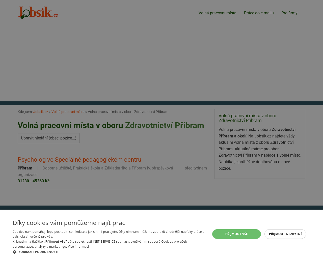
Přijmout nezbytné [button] (286, 234)
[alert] (161, 129)
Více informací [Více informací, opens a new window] (78, 246)
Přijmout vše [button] (236, 234)
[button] (109, 251)
